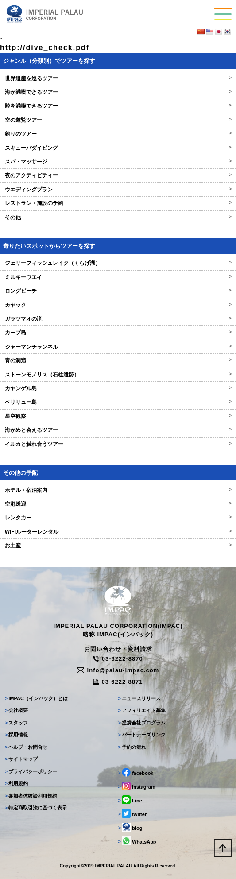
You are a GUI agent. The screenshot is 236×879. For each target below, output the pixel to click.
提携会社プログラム (142, 722)
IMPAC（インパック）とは (36, 698)
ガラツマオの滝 (118, 319)
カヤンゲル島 (118, 388)
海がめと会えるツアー (118, 430)
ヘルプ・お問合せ (26, 747)
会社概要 (16, 710)
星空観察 (118, 416)
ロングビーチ (118, 291)
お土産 (118, 545)
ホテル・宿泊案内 (118, 490)
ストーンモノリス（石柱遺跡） (118, 375)
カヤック (118, 305)
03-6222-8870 (118, 658)
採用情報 (16, 734)
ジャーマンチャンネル (118, 347)
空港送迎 (118, 504)
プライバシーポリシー (31, 771)
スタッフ (16, 722)
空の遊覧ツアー (118, 120)
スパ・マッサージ (118, 162)
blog (130, 827)
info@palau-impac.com (118, 670)
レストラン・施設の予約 (118, 203)
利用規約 (16, 783)
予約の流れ (132, 747)
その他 (118, 217)
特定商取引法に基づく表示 (36, 807)
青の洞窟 (118, 360)
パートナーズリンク (142, 734)
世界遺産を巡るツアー (118, 78)
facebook (136, 772)
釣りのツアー (118, 134)
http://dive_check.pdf (44, 47)
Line (130, 799)
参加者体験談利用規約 (31, 795)
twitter (132, 813)
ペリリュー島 (118, 402)
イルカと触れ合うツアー (118, 444)
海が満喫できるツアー (118, 92)
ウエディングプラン (118, 189)
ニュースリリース (139, 698)
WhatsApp (137, 840)
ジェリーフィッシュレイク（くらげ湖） (118, 263)
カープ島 (118, 332)
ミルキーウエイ (118, 277)
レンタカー (118, 518)
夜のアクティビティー (118, 175)
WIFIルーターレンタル (118, 532)
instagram (136, 786)
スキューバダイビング (118, 148)
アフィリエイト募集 (142, 710)
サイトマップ (21, 759)
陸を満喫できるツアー (118, 106)
